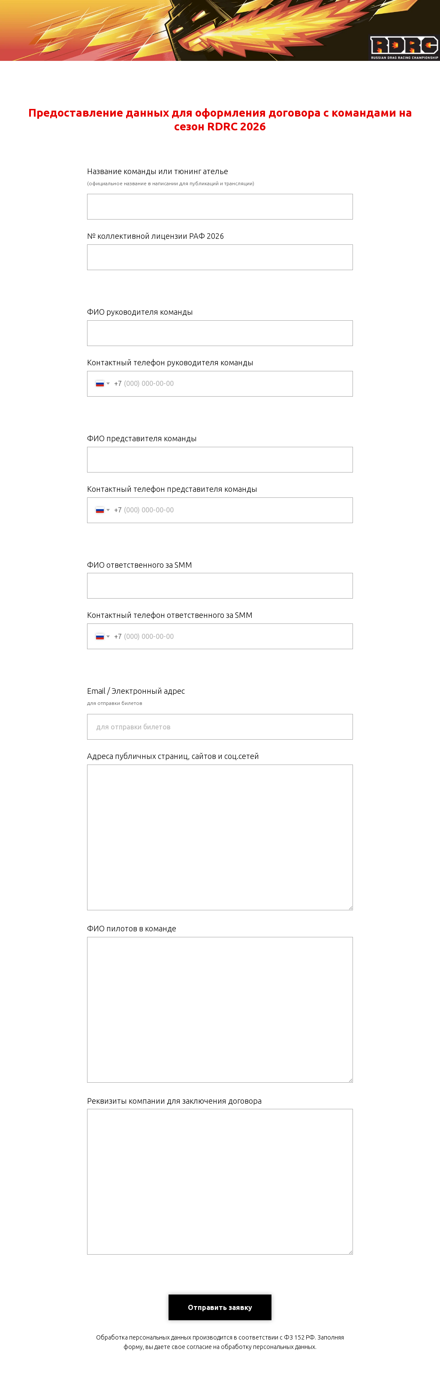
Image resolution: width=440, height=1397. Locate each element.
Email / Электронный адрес (136, 690)
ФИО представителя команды (142, 438)
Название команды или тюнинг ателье (157, 171)
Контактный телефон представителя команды (172, 489)
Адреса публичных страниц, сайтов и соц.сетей (173, 756)
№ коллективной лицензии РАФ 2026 (155, 236)
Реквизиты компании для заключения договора (174, 1100)
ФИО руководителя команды (140, 311)
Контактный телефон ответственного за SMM (170, 615)
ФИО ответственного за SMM (139, 564)
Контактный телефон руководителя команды (170, 362)
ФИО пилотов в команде (131, 928)
